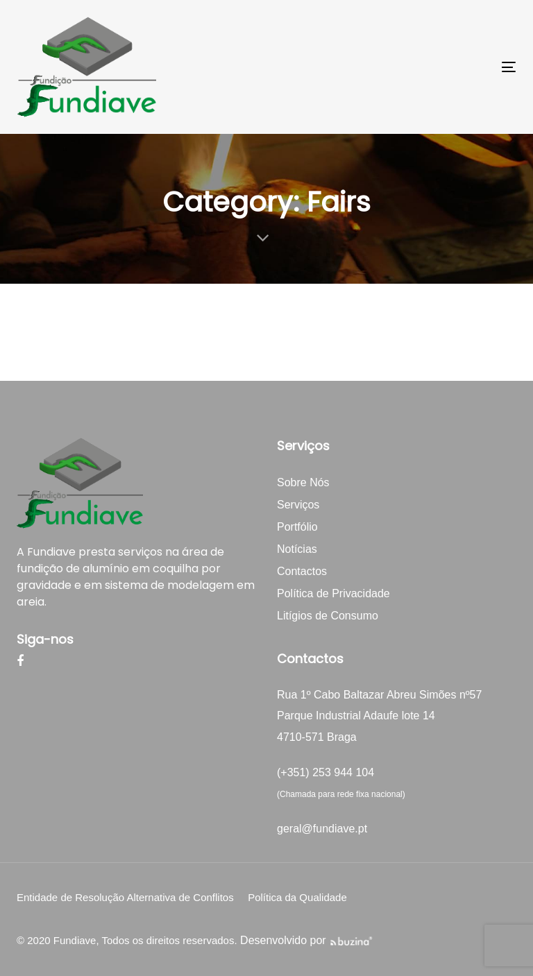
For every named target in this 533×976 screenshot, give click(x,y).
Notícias (297, 549)
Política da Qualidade (297, 897)
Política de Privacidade (333, 593)
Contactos (302, 571)
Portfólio (297, 527)
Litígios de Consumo (327, 616)
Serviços (298, 505)
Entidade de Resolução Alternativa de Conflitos (125, 897)
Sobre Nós (303, 482)
